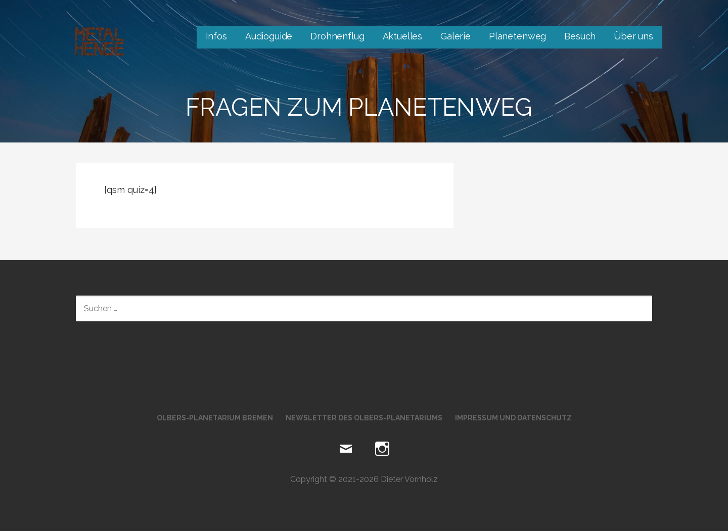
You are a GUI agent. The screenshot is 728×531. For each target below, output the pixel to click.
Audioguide (268, 36)
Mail (346, 449)
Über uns (633, 36)
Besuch (580, 36)
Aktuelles (403, 36)
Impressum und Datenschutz (513, 418)
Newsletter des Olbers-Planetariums (364, 418)
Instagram (382, 449)
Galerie (455, 36)
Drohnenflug (337, 36)
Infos (216, 36)
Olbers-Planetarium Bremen (215, 418)
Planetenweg (517, 36)
